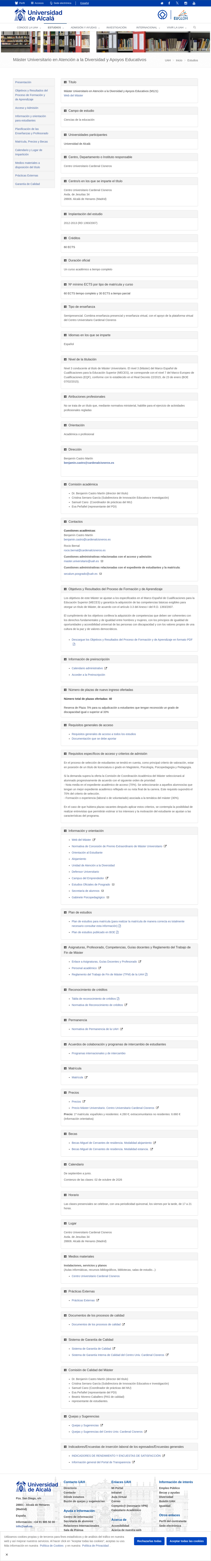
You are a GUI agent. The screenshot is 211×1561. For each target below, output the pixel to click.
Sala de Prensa (73, 1530)
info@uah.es (24, 1526)
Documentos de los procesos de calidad (96, 1324)
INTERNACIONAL (146, 27)
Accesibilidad (120, 1525)
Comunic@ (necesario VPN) (129, 1506)
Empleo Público (169, 1488)
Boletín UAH (167, 1501)
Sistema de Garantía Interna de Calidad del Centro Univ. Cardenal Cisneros (118, 1355)
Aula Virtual (119, 1497)
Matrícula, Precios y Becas (31, 141)
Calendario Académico (126, 1510)
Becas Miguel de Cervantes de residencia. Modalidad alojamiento (112, 1143)
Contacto (70, 1492)
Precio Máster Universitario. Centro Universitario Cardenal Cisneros (113, 1108)
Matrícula (77, 1077)
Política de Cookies (52, 1545)
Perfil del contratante (173, 1521)
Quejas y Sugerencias (85, 1425)
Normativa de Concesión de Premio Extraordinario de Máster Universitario (117, 846)
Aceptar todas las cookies (187, 1541)
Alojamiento (79, 859)
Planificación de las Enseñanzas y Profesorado (31, 131)
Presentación (23, 82)
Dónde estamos (74, 1497)
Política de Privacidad (95, 1545)
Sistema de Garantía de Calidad (91, 1348)
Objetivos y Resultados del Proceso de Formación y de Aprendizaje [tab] (31, 95)
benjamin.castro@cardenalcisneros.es (89, 463)
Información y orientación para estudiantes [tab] (30, 118)
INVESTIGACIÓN (116, 27)
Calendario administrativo (87, 668)
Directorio (70, 1488)
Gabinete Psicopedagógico (88, 897)
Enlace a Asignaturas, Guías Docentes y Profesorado (104, 961)
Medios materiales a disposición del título (27, 165)
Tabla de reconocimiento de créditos (94, 998)
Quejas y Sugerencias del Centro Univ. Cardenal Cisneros (107, 1431)
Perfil (20, 3)
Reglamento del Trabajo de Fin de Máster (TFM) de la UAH (108, 974)
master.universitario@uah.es (81, 561)
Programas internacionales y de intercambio (99, 1053)
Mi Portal (117, 1488)
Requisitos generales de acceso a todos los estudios (104, 734)
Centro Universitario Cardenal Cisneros (96, 1276)
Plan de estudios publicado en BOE (93, 932)
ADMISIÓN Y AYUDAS (84, 27)
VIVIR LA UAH (175, 27)
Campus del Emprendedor (88, 878)
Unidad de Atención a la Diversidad (93, 865)
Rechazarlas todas (149, 1541)
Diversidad (166, 1497)
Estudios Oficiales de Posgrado (91, 884)
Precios (76, 1101)
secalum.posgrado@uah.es (81, 574)
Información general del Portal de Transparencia (101, 1462)
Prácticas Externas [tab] (26, 175)
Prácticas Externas (83, 1300)
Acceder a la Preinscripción (88, 674)
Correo (115, 1501)
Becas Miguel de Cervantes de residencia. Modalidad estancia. (110, 1149)
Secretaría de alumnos (86, 891)
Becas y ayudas (169, 1492)
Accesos (37, 3)
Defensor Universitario (85, 871)
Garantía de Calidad (27, 184)
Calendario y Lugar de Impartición (28, 152)
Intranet (116, 1492)
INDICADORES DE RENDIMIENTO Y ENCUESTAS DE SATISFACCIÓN (116, 1455)
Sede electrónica (60, 3)
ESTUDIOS (54, 27)
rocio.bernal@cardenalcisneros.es (85, 550)
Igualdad (165, 1506)
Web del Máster (73, 95)
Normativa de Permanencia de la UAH (95, 1029)
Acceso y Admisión (26, 108)
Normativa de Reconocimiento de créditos (97, 1005)
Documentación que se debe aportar (94, 738)
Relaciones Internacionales (81, 1525)
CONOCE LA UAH (27, 27)
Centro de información (78, 1517)
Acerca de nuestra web (126, 1530)
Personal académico (84, 968)
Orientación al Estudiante (87, 852)
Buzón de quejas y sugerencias (84, 1501)
